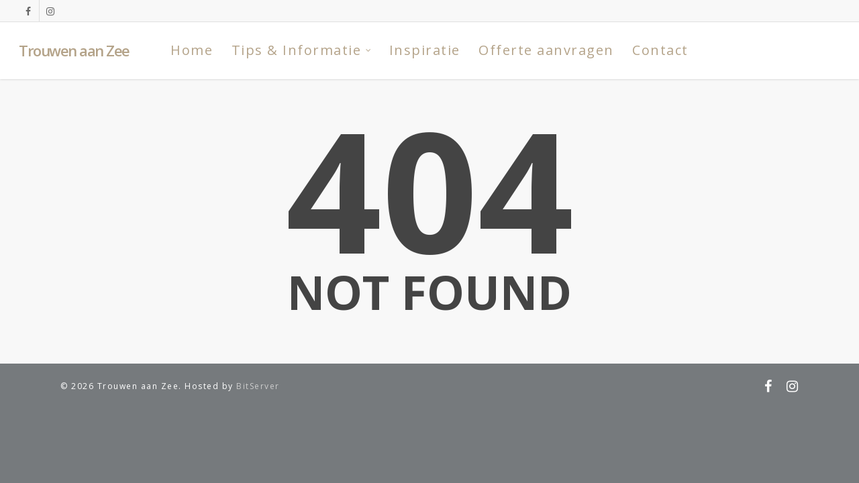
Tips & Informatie (302, 50)
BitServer (258, 386)
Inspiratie (424, 50)
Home (191, 50)
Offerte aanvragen (546, 50)
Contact (660, 50)
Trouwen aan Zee (74, 50)
